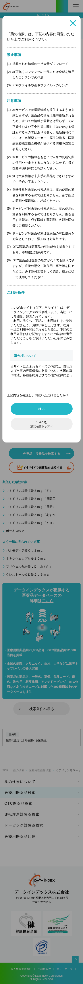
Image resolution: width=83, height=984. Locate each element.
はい (41, 409)
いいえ (42, 424)
